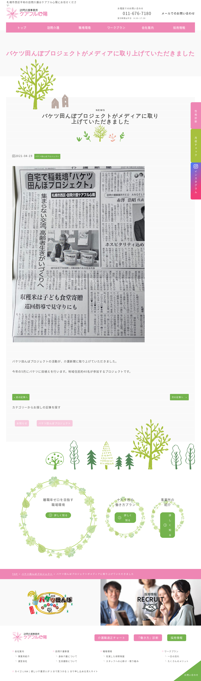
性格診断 (196, 117)
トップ (21, 27)
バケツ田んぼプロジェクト (54, 423)
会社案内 (148, 27)
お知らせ (22, 423)
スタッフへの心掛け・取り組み (122, 651)
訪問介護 (53, 27)
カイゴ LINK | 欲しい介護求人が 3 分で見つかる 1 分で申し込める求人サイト (56, 661)
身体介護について (68, 646)
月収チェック (196, 147)
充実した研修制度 (115, 646)
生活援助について (68, 651)
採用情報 (179, 27)
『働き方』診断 (147, 628)
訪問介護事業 (62, 641)
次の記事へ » (179, 397)
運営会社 (22, 651)
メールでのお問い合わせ (178, 13)
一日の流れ (173, 646)
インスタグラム (196, 182)
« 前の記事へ (21, 397)
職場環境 (85, 27)
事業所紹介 (24, 646)
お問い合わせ (191, 674)
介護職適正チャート (111, 628)
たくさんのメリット (178, 651)
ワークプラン (116, 27)
